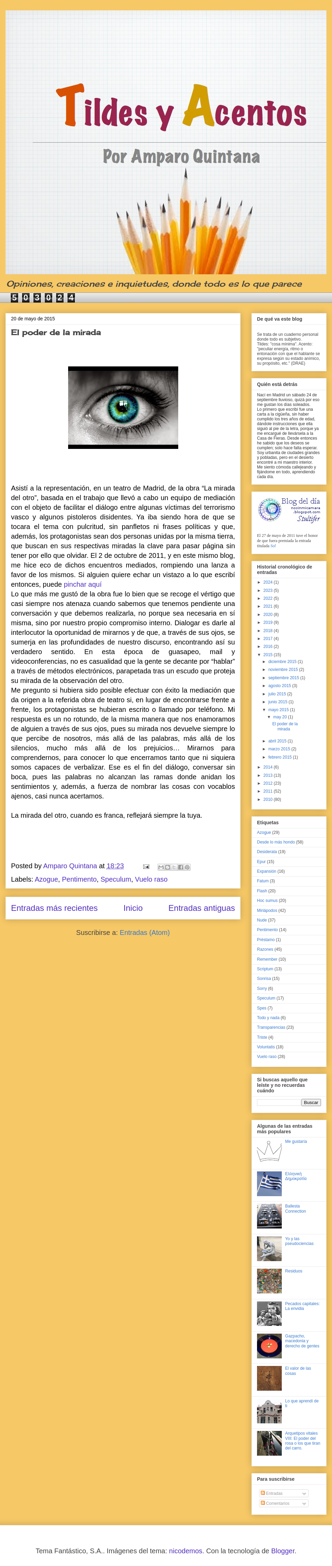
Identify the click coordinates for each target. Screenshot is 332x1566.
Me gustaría (296, 1141)
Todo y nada (268, 1017)
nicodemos (185, 1551)
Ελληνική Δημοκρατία (296, 1176)
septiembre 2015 (284, 677)
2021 (269, 606)
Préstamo (266, 939)
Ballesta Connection (295, 1208)
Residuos (293, 1271)
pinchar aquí (82, 584)
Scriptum (265, 969)
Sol (273, 545)
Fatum (263, 881)
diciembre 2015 (283, 661)
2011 (269, 791)
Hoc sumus (267, 900)
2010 (269, 799)
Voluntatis (266, 1047)
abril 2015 (278, 741)
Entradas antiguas (202, 908)
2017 (269, 638)
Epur (261, 861)
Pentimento (79, 879)
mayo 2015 (279, 709)
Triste (262, 1037)
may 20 (280, 717)
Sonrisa (264, 978)
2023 (269, 590)
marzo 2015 (279, 749)
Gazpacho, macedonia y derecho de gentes (302, 1341)
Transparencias (271, 1027)
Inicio (133, 908)
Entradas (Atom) (145, 932)
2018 (269, 630)
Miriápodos (267, 910)
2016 (269, 646)
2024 (269, 582)
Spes (261, 1008)
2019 (269, 622)
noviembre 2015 (283, 669)
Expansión (266, 871)
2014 (269, 767)
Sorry (262, 988)
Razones (265, 949)
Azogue (46, 879)
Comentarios (275, 1503)
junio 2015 (278, 701)
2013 (269, 775)
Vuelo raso (151, 879)
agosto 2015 (280, 685)
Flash (262, 891)
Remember (267, 959)
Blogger (282, 1551)
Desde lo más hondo (276, 842)
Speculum (115, 879)
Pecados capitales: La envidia (302, 1306)
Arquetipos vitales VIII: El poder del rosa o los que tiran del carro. (302, 1441)
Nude (262, 920)
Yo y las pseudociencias (299, 1241)
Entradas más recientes (54, 908)
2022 (269, 598)
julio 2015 (277, 694)
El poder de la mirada (56, 332)
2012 (269, 783)
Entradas (271, 1493)
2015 (269, 654)
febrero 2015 (280, 757)
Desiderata (267, 851)
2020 (269, 614)
